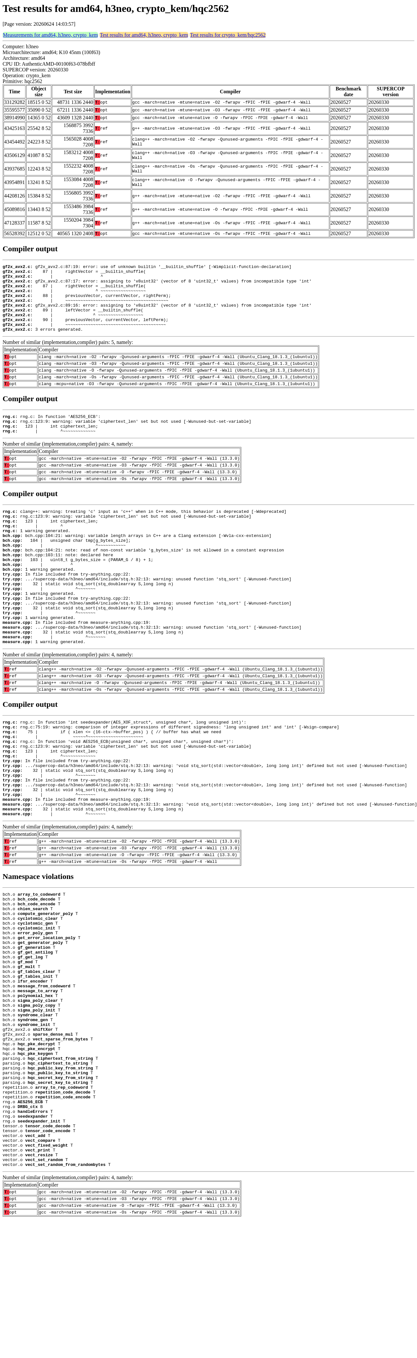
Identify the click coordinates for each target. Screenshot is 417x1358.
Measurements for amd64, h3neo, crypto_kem (50, 35)
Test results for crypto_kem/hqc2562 (228, 35)
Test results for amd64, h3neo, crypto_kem (144, 35)
